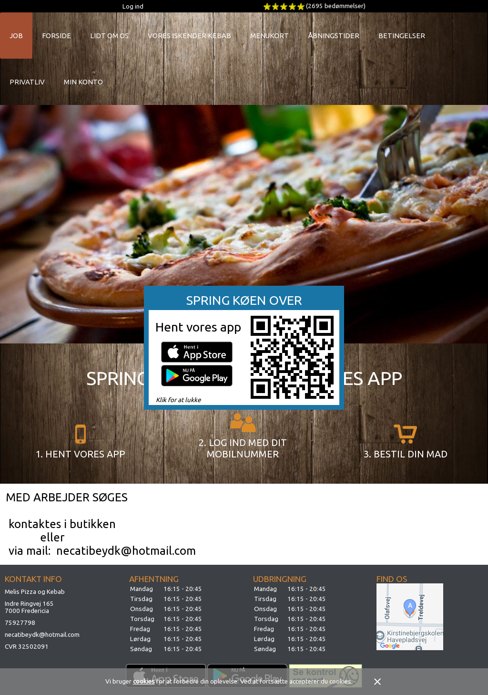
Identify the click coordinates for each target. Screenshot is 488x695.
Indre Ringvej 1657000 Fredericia (29, 607)
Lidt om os (109, 35)
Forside (56, 35)
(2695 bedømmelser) (336, 6)
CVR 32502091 (27, 646)
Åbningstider (333, 35)
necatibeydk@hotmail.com (42, 634)
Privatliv (27, 82)
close (377, 681)
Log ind (132, 6)
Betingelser (401, 35)
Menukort (269, 35)
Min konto (83, 82)
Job (16, 35)
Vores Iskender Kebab (189, 35)
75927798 (20, 622)
